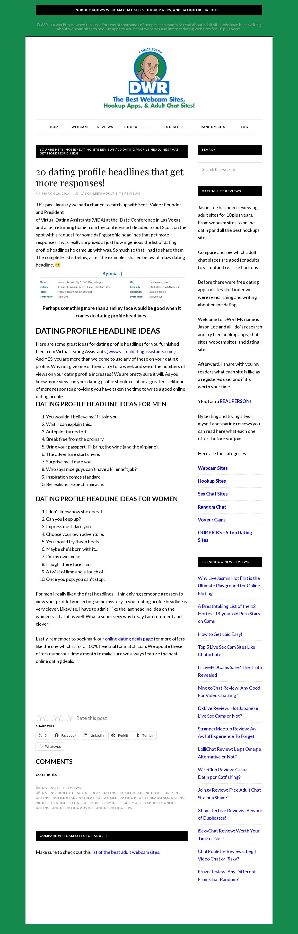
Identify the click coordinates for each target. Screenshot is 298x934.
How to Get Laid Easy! (220, 634)
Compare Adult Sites (149, 78)
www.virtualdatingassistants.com (141, 351)
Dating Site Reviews (61, 788)
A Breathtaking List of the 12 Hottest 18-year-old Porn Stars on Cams (229, 613)
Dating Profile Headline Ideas (71, 793)
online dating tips (113, 808)
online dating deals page (129, 639)
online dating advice (72, 808)
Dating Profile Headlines (144, 798)
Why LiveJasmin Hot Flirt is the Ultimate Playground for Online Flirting (229, 585)
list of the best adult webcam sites (125, 852)
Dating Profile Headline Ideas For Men (140, 793)
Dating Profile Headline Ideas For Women (77, 798)
